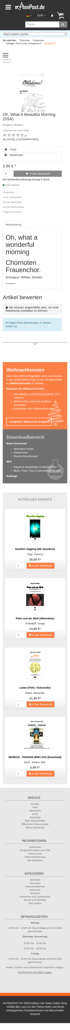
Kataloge (11, 476)
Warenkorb (35, 810)
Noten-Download (16, 443)
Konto (35, 814)
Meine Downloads (35, 827)
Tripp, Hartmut (35, 554)
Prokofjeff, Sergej (35, 623)
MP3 (9, 461)
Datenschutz (34, 853)
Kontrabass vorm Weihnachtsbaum (34, 408)
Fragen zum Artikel (12, 212)
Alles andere (34, 903)
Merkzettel (35, 817)
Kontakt (35, 804)
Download (35, 890)
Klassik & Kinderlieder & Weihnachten (35, 467)
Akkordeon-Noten (24, 448)
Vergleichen (8, 192)
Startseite (35, 879)
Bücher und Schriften (35, 900)
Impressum (35, 847)
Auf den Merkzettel (12, 202)
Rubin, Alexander (35, 693)
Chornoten (35, 883)
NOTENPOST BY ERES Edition (35, 972)
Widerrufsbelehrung (35, 857)
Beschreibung (13, 224)
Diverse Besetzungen (26, 456)
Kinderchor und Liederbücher (35, 896)
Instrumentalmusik (35, 886)
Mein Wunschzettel (35, 820)
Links (35, 807)
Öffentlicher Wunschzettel (35, 824)
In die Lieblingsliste (12, 197)
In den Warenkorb (38, 173)
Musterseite (14, 155)
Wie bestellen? (35, 860)
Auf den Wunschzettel (13, 207)
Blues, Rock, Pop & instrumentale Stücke (37, 470)
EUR (41, 15)
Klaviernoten (21, 452)
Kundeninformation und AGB (35, 850)
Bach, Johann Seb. (35, 762)
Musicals (35, 893)
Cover (10, 149)
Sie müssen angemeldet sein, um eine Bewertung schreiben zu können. (32, 309)
